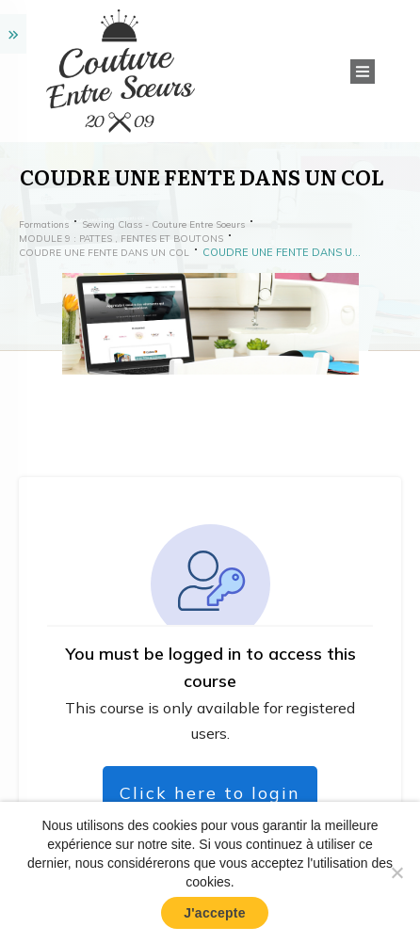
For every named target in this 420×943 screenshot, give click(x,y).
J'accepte (215, 912)
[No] (396, 872)
